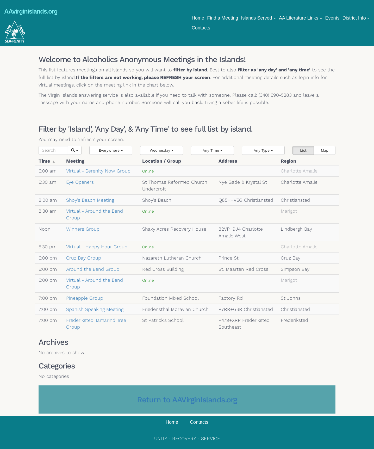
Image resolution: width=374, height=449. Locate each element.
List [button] (303, 150)
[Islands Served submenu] (274, 18)
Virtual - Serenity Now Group (98, 171)
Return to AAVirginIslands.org (187, 399)
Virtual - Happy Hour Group (96, 246)
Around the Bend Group (92, 269)
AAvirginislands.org (30, 11)
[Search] (53, 150)
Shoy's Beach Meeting (90, 200)
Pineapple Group (84, 298)
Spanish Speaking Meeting (94, 309)
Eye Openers (80, 182)
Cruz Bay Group (83, 258)
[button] (110, 150)
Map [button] (324, 150)
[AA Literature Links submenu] (321, 18)
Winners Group (82, 229)
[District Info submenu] (368, 18)
